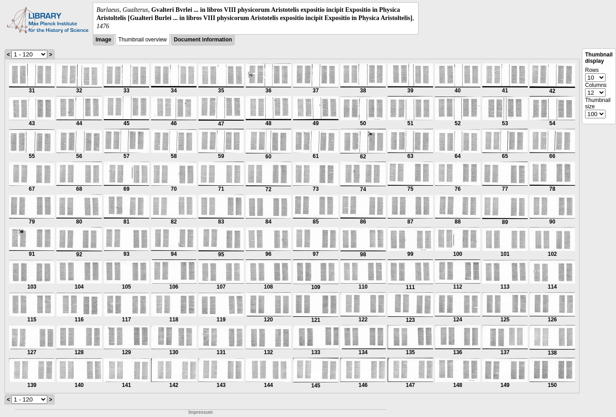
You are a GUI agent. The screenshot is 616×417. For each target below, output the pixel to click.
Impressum (200, 412)
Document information (203, 39)
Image (103, 39)
